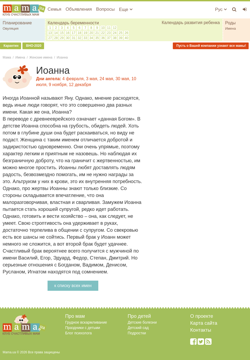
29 (62, 38)
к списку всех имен (73, 285)
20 (91, 33)
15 (62, 33)
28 (56, 38)
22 (103, 33)
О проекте (201, 316)
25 (120, 33)
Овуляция (10, 28)
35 (97, 38)
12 (114, 28)
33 (85, 38)
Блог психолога (78, 333)
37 (109, 38)
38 (114, 38)
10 (103, 28)
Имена (230, 28)
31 (73, 38)
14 (56, 33)
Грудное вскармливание (86, 322)
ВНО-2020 (33, 46)
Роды (230, 23)
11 (109, 28)
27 (50, 38)
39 (120, 38)
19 (85, 33)
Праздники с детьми (82, 328)
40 (126, 38)
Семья (54, 9)
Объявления (78, 9)
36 (103, 38)
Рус (221, 9)
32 (79, 38)
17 (73, 33)
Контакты (200, 330)
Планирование (17, 23)
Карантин (10, 46)
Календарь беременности (73, 23)
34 (91, 38)
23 (109, 33)
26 (126, 33)
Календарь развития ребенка (191, 22)
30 (67, 38)
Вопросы (105, 9)
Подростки (137, 333)
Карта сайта (203, 323)
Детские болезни (142, 322)
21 (97, 33)
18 (79, 33)
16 (67, 33)
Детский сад (138, 328)
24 (114, 33)
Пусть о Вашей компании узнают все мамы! (210, 46)
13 (50, 33)
